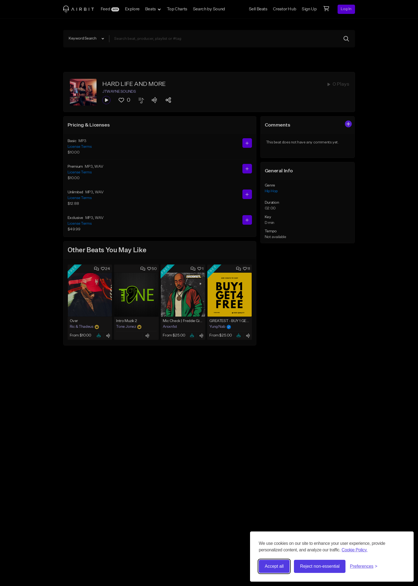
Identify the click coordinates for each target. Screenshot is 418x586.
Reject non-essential (319, 566)
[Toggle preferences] (363, 566)
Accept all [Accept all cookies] (274, 566)
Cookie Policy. (355, 550)
